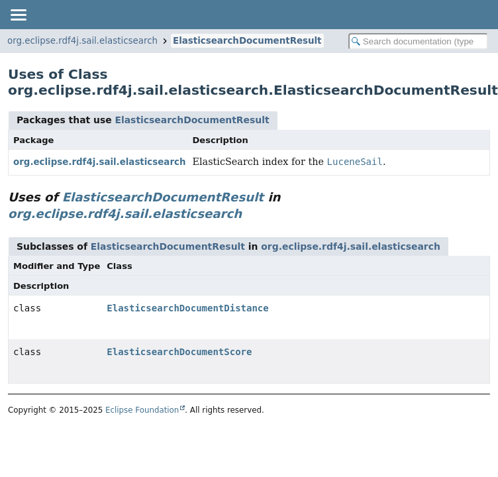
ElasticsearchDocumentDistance (187, 308)
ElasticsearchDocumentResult (247, 41)
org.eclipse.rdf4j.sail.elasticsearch (82, 41)
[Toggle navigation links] (18, 14)
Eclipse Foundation (142, 410)
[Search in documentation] (418, 41)
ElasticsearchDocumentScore (179, 351)
